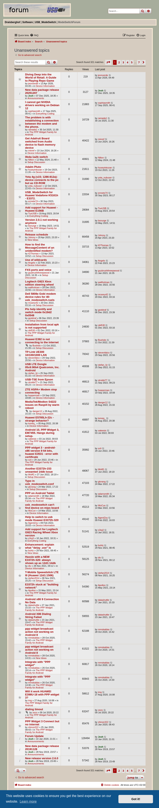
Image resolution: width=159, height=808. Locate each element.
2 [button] (119, 62)
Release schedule (36, 234)
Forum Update (34, 736)
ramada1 (32, 129)
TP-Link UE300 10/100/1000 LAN (36, 353)
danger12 (37, 411)
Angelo (31, 262)
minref (31, 150)
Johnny (31, 237)
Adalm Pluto (33, 166)
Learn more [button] (28, 801)
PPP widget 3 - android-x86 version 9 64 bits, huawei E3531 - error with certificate (41, 452)
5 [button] (131, 62)
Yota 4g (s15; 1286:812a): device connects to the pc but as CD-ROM (41, 180)
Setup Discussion (36, 162)
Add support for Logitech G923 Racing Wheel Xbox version (41, 532)
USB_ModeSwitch (45, 22)
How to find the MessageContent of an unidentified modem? (39, 247)
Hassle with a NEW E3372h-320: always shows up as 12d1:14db (40, 560)
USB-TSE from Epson (39, 379)
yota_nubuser (35, 186)
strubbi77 (32, 382)
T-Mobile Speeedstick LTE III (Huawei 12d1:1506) (42, 574)
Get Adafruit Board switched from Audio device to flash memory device (40, 143)
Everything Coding (45, 113)
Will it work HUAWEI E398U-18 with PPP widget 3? (42, 694)
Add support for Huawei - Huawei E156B (41, 209)
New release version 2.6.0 (41, 758)
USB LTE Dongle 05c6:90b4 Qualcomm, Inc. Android (42, 367)
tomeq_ (32, 423)
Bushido (37, 345)
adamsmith (33, 496)
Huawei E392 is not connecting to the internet (42, 341)
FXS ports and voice (38, 269)
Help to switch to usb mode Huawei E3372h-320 (41, 518)
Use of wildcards (36, 259)
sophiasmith (34, 111)
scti (30, 460)
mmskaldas (34, 637)
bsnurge (32, 225)
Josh (31, 95)
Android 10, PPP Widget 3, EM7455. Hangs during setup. (42, 433)
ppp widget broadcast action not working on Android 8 (39, 631)
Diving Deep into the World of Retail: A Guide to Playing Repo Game (40, 77)
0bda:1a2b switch (36, 156)
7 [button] (139, 62)
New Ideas (33, 240)
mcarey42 (33, 303)
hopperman (34, 395)
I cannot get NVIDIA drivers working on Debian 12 (42, 105)
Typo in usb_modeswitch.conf (39, 482)
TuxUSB (32, 213)
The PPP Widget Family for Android (39, 499)
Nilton (31, 159)
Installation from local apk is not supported (42, 326)
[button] (108, 62)
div (29, 566)
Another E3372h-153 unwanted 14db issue (39, 470)
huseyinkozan (35, 169)
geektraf (32, 318)
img (30, 700)
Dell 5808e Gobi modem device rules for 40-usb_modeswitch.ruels (40, 297)
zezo (35, 712)
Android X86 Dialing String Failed (38, 615)
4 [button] (127, 62)
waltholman (34, 287)
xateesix (32, 439)
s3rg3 (31, 538)
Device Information (45, 86)
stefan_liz (33, 373)
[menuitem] (34, 35)
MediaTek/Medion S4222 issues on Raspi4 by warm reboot (42, 405)
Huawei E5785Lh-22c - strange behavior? (39, 419)
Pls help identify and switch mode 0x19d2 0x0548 (38, 312)
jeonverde (33, 83)
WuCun (32, 510)
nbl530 (31, 330)
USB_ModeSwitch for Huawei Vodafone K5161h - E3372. (41, 195)
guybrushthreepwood (38, 272)
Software (27, 22)
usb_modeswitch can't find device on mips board (42, 506)
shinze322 (33, 727)
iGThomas (33, 253)
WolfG (31, 474)
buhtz (31, 550)
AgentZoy (33, 523)
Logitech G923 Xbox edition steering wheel (39, 283)
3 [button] (123, 62)
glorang (32, 487)
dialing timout (34, 709)
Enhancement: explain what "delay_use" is (39, 546)
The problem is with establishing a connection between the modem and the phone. (42, 122)
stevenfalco (34, 358)
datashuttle (33, 605)
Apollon (32, 590)
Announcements (36, 98)
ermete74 (33, 201)
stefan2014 (33, 578)
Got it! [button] (135, 799)
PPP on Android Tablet (39, 493)
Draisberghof (12, 22)
